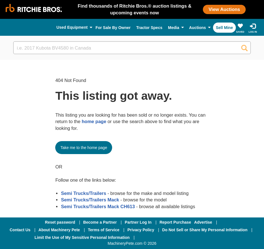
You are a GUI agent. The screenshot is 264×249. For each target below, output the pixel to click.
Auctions (197, 27)
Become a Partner (100, 222)
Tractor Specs (149, 27)
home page (94, 121)
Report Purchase (175, 222)
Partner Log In (138, 222)
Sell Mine (224, 27)
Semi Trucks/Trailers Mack (90, 199)
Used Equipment (72, 27)
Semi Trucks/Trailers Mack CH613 (98, 206)
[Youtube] (213, 237)
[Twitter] (184, 237)
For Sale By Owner (113, 27)
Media (173, 27)
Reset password (60, 222)
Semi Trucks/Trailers (83, 193)
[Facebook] (154, 237)
